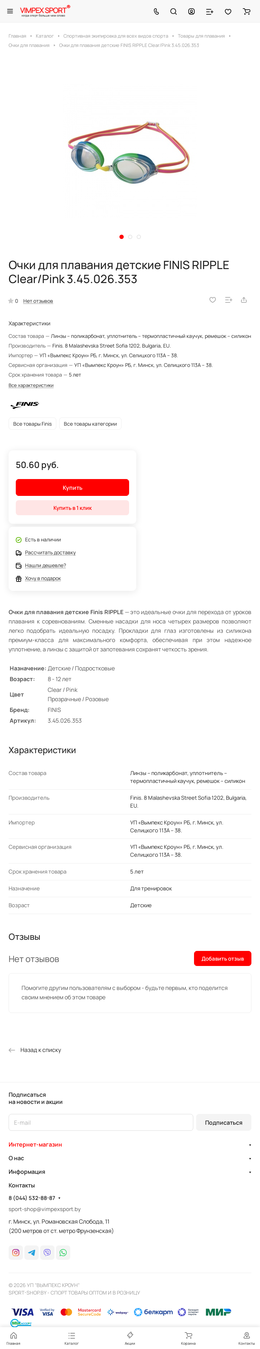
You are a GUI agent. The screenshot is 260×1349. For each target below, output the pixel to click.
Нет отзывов (38, 300)
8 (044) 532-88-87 (32, 1198)
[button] (121, 237)
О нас (16, 1158)
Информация (27, 1172)
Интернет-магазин (35, 1144)
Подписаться (223, 1122)
